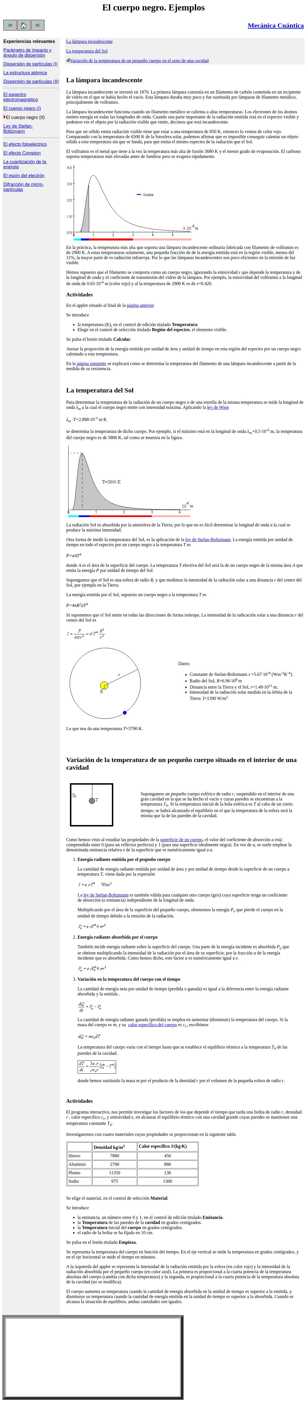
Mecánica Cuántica (276, 25)
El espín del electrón (23, 175)
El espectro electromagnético (20, 97)
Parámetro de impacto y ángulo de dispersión (27, 53)
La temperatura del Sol (87, 51)
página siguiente (91, 363)
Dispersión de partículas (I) (30, 64)
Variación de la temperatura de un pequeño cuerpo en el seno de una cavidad (139, 60)
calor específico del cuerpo (152, 1024)
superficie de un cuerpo (181, 839)
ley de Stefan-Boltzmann (208, 539)
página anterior (140, 305)
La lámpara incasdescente (89, 41)
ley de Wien (218, 407)
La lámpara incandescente (104, 80)
